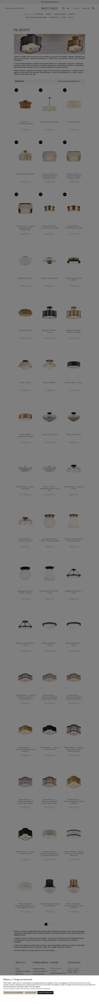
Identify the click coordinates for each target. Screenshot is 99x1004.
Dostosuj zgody (30, 992)
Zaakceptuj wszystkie (46, 992)
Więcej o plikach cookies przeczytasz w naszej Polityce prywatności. (26, 988)
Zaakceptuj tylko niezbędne (13, 992)
